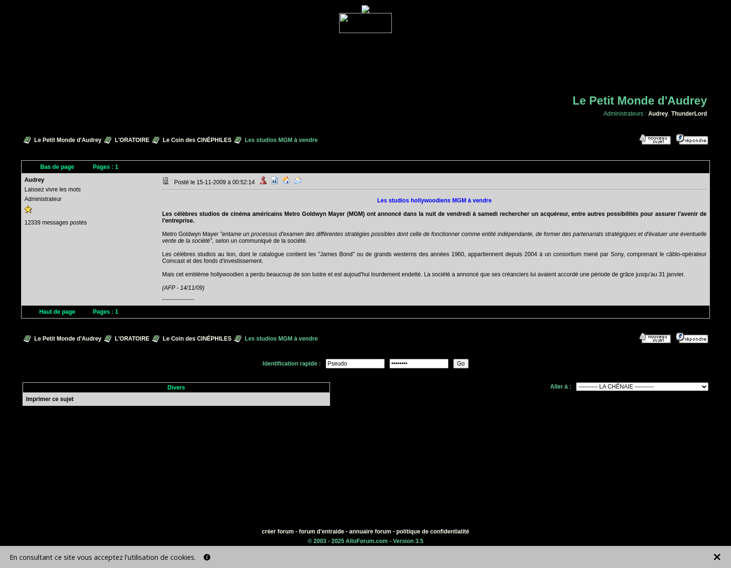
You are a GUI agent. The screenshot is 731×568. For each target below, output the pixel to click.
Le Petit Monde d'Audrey (67, 140)
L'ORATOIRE (132, 140)
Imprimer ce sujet (49, 399)
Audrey (658, 113)
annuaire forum (370, 531)
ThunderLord (689, 113)
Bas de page (57, 167)
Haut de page (57, 311)
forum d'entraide (321, 531)
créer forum (278, 531)
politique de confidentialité (432, 531)
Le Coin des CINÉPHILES (197, 140)
